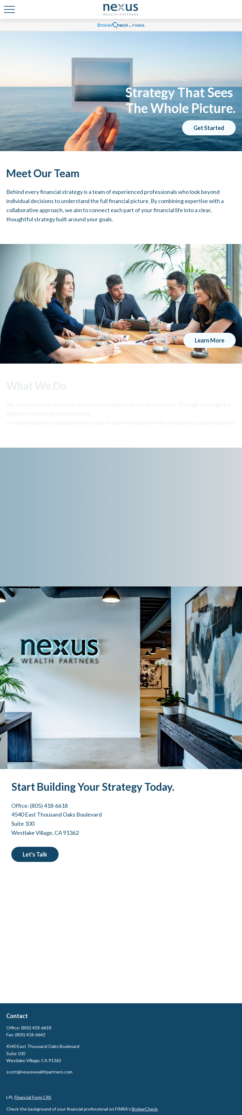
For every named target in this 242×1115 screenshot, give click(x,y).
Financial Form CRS (32, 1097)
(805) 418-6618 (49, 805)
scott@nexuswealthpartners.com (39, 1071)
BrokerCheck (145, 1109)
